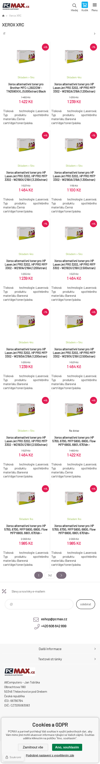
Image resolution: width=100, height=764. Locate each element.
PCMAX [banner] (15, 7)
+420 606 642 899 (53, 626)
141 (50, 575)
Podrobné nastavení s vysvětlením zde (50, 755)
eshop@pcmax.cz (54, 619)
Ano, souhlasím (67, 747)
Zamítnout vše (33, 747)
